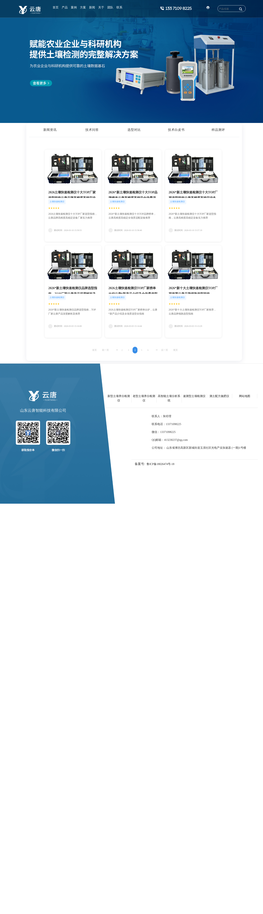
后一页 (164, 350)
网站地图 (244, 396)
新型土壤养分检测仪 (118, 398)
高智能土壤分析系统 (169, 398)
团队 (110, 7)
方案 (83, 7)
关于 (101, 7)
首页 (56, 7)
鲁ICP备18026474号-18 (160, 464)
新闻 (92, 7)
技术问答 (92, 130)
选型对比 (134, 130)
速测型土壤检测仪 (194, 396)
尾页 (175, 350)
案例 (74, 7)
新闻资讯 (50, 130)
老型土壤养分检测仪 (144, 398)
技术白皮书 (176, 130)
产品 (65, 7)
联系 (119, 7)
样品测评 (218, 130)
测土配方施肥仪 (219, 396)
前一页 (105, 350)
